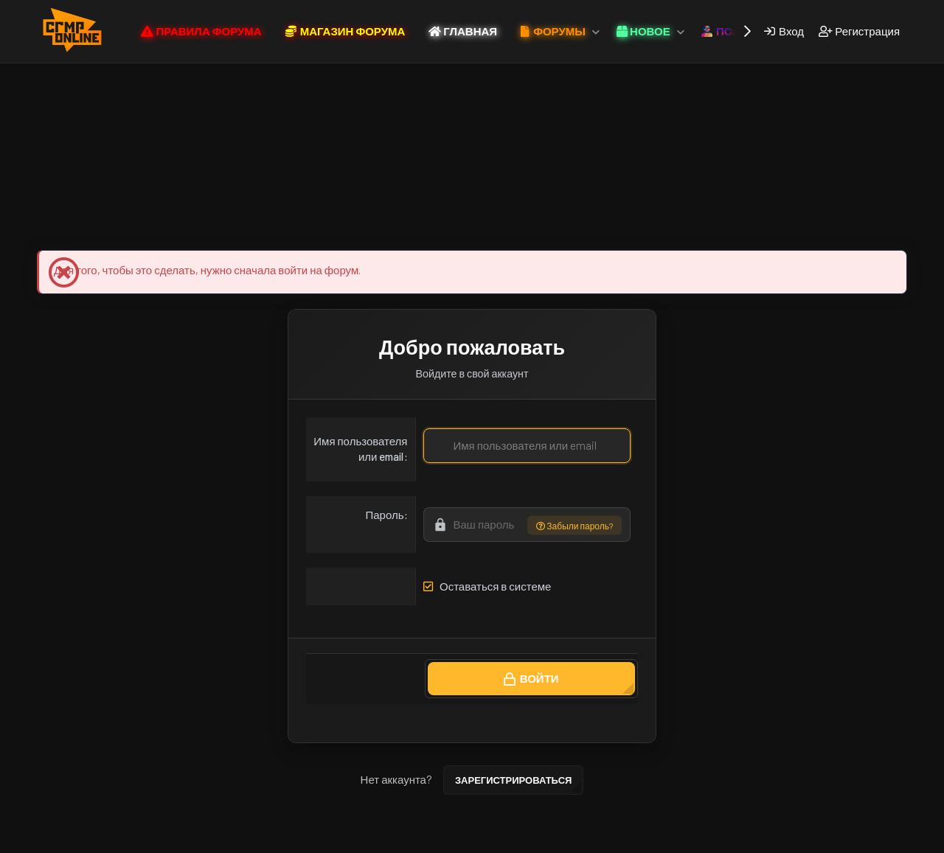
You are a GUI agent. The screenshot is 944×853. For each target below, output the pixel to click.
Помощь (560, 839)
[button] (596, 31)
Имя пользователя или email (360, 448)
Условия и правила (338, 839)
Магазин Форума (249, 226)
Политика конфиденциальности (460, 839)
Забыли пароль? (574, 525)
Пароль (384, 514)
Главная (608, 839)
